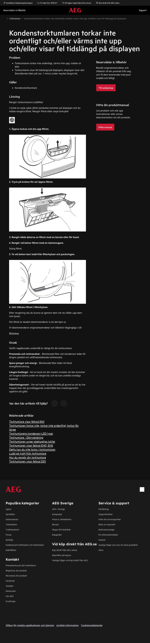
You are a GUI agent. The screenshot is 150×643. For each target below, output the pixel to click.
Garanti (101, 539)
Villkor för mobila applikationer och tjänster (30, 625)
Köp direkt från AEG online (64, 550)
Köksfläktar (11, 550)
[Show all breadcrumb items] (4, 18)
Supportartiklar (105, 514)
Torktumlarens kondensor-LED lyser (31, 433)
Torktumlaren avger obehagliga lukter (32, 441)
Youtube (9, 585)
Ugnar (8, 509)
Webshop (14, 333)
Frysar (9, 534)
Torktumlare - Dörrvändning (26, 437)
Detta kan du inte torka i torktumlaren (32, 449)
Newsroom (11, 591)
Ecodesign (10, 601)
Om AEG (10, 596)
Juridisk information (67, 625)
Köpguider (57, 534)
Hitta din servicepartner (109, 519)
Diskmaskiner (12, 519)
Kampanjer (57, 514)
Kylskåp (9, 539)
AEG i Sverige (58, 509)
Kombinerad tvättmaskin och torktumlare (25, 544)
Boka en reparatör (106, 524)
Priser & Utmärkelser (61, 519)
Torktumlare (11, 524)
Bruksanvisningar (106, 529)
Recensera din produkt (16, 575)
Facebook (10, 580)
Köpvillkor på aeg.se (61, 555)
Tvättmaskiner (12, 529)
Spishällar (10, 514)
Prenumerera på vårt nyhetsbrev (21, 565)
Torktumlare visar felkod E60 (26, 421)
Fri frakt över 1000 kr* (47, 3)
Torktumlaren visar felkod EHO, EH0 (31, 445)
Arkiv (100, 550)
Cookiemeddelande (91, 625)
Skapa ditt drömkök (61, 529)
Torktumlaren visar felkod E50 (27, 461)
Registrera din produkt (16, 570)
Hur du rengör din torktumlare (27, 457)
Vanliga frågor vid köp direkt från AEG (70, 560)
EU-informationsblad (108, 534)
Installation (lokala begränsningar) (18, 3)
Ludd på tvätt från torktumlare (27, 453)
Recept (55, 524)
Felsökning (103, 509)
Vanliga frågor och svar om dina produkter (118, 544)
